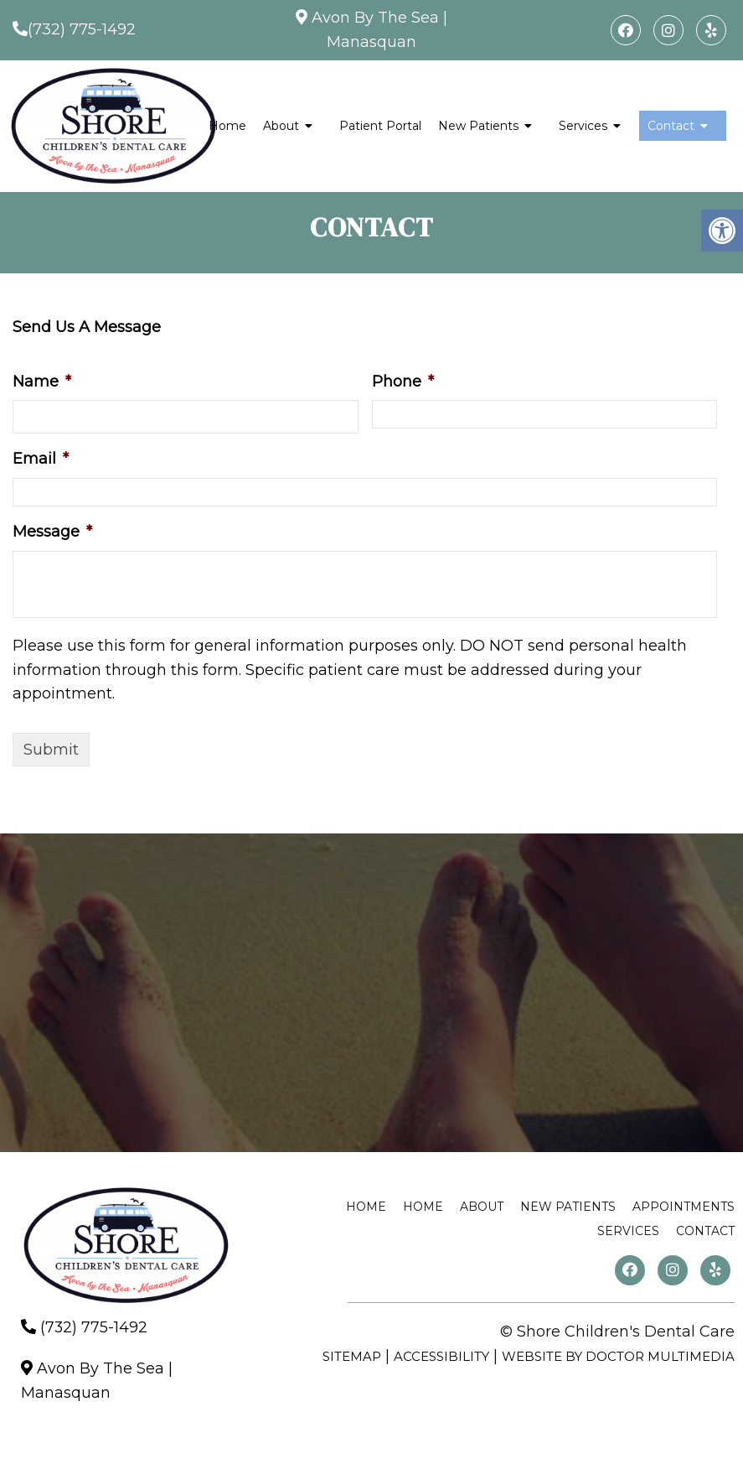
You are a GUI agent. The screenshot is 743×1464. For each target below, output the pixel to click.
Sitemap (351, 1356)
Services (583, 125)
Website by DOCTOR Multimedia (618, 1356)
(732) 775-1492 (82, 29)
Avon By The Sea (375, 17)
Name (42, 381)
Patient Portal (380, 125)
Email (41, 458)
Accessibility (441, 1356)
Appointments (683, 1206)
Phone (403, 381)
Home (227, 125)
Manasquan (371, 42)
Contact (671, 125)
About (281, 125)
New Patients (478, 125)
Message (52, 531)
